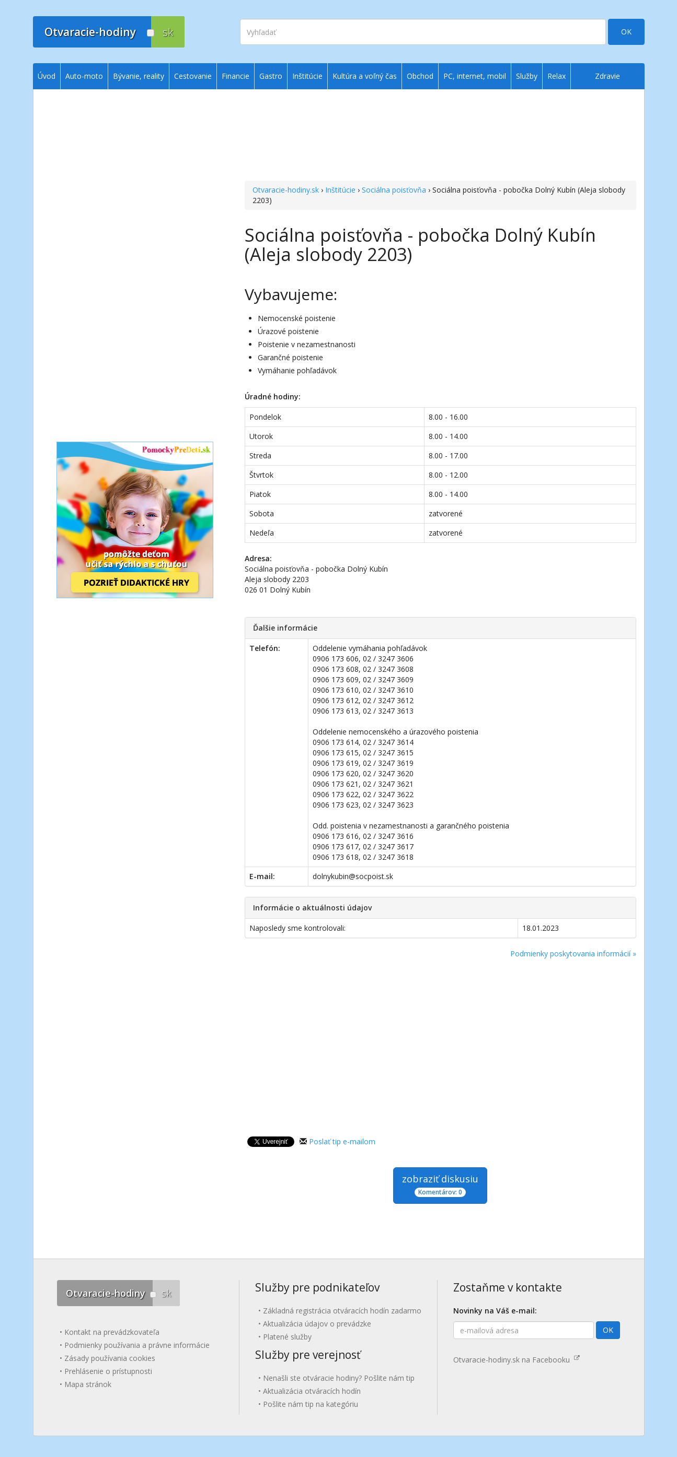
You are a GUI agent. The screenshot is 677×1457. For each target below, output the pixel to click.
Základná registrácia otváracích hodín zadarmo (342, 1311)
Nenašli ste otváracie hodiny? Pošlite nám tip (339, 1378)
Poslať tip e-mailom (342, 1141)
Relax (556, 76)
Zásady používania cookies (109, 1358)
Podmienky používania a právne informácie (137, 1345)
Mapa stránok (87, 1384)
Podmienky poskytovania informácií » (573, 953)
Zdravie (607, 76)
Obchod (420, 76)
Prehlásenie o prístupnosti (108, 1371)
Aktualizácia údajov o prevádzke (317, 1324)
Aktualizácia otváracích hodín (312, 1391)
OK (626, 32)
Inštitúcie (340, 190)
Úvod (46, 76)
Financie (235, 76)
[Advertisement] (440, 136)
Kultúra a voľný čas (364, 76)
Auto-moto (84, 76)
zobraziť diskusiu (440, 1184)
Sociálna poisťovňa (394, 190)
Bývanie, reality (138, 76)
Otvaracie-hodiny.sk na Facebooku (516, 1360)
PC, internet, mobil (474, 76)
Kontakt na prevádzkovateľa (111, 1332)
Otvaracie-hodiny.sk (286, 190)
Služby (526, 76)
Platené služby (287, 1337)
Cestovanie (193, 76)
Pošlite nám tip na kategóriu (310, 1404)
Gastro (270, 76)
